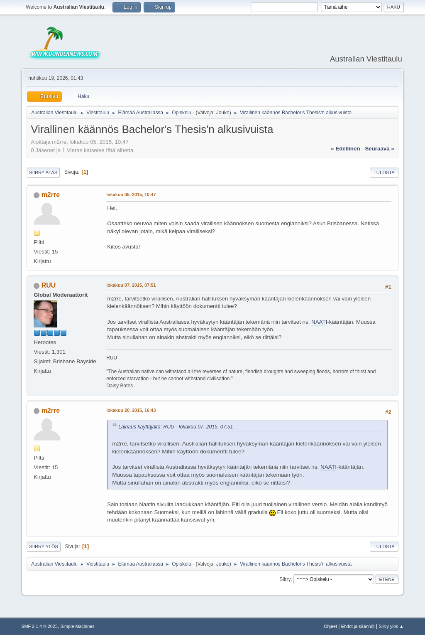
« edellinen (345, 148)
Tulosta (384, 172)
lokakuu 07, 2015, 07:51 (131, 285)
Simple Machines (78, 626)
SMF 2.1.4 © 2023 (39, 626)
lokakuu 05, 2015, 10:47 (131, 194)
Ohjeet (330, 626)
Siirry (285, 579)
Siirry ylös (43, 546)
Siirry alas (43, 172)
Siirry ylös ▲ (391, 626)
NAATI (319, 322)
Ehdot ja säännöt (358, 626)
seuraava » (379, 148)
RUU (49, 285)
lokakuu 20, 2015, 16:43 (131, 410)
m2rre (51, 194)
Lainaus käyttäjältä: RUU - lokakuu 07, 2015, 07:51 (175, 427)
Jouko (223, 113)
